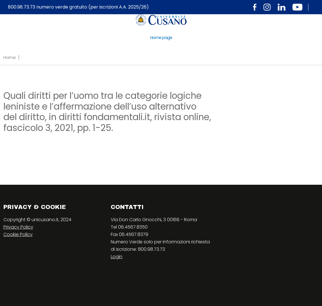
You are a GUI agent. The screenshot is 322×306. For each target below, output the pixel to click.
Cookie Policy (18, 234)
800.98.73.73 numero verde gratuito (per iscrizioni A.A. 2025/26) (78, 7)
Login (116, 256)
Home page (161, 37)
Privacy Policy (18, 227)
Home (9, 57)
